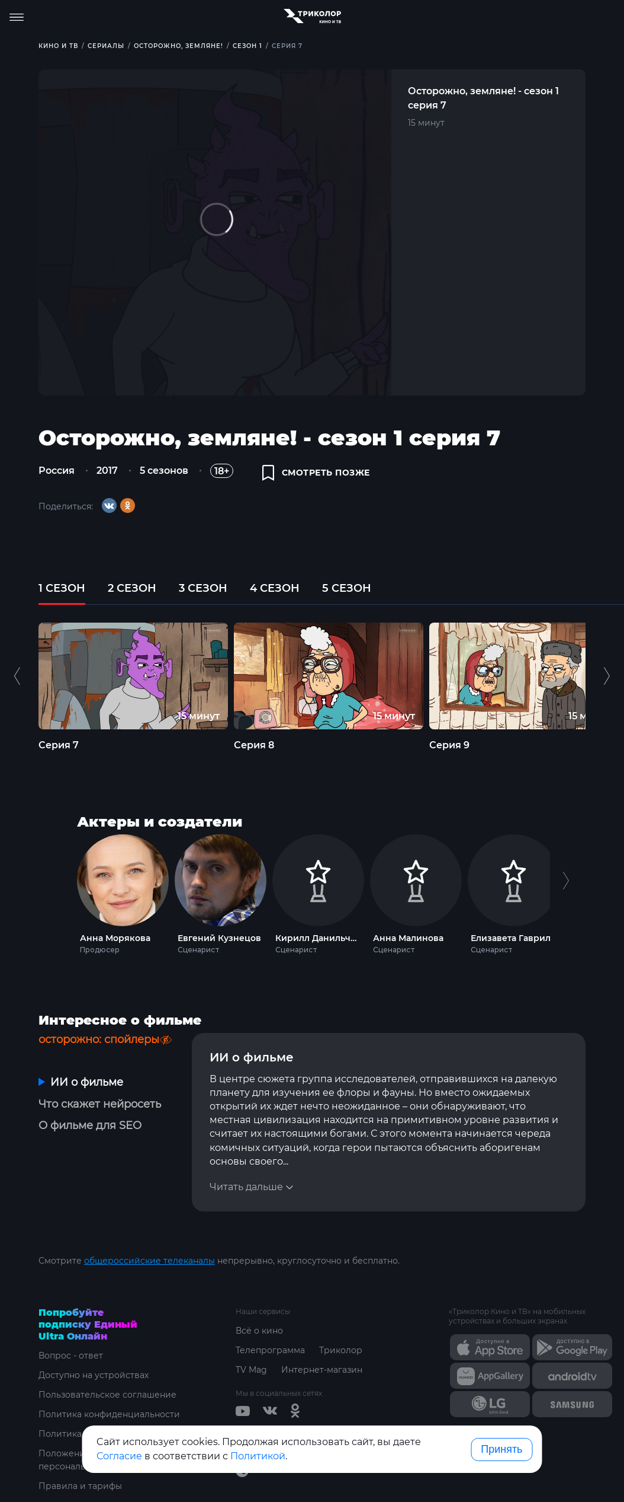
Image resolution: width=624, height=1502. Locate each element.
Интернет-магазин (321, 1369)
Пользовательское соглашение (107, 1394)
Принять (501, 1449)
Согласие (119, 1456)
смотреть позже (316, 472)
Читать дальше (246, 1186)
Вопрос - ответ (70, 1355)
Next (566, 891)
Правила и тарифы (80, 1486)
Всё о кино (259, 1330)
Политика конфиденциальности (109, 1414)
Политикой (257, 1456)
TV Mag (251, 1369)
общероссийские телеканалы (149, 1260)
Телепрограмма (270, 1350)
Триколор (340, 1350)
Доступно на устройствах (93, 1375)
